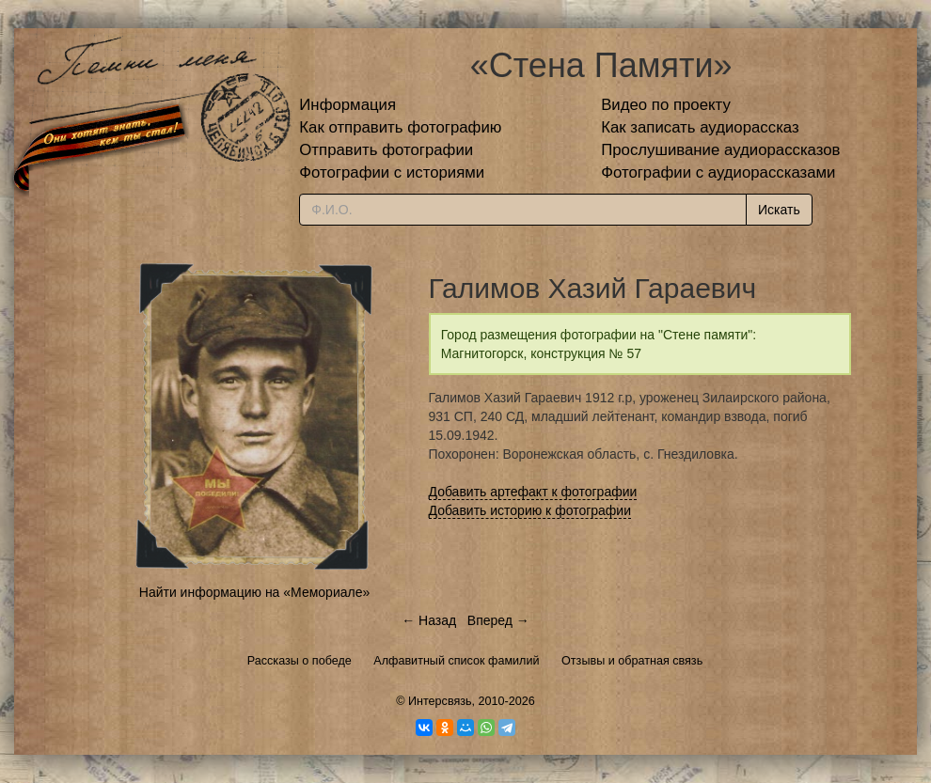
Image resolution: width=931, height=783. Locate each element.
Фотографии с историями (391, 172)
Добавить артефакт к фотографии (533, 491)
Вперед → (498, 620)
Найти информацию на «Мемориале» (254, 592)
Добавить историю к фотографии (530, 510)
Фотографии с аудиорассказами (718, 172)
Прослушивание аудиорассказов (720, 150)
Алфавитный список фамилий (456, 660)
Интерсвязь (440, 701)
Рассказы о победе (299, 660)
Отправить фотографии (386, 150)
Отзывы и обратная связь (631, 660)
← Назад (429, 620)
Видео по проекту (666, 105)
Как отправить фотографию (400, 127)
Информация (347, 105)
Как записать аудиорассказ (700, 127)
